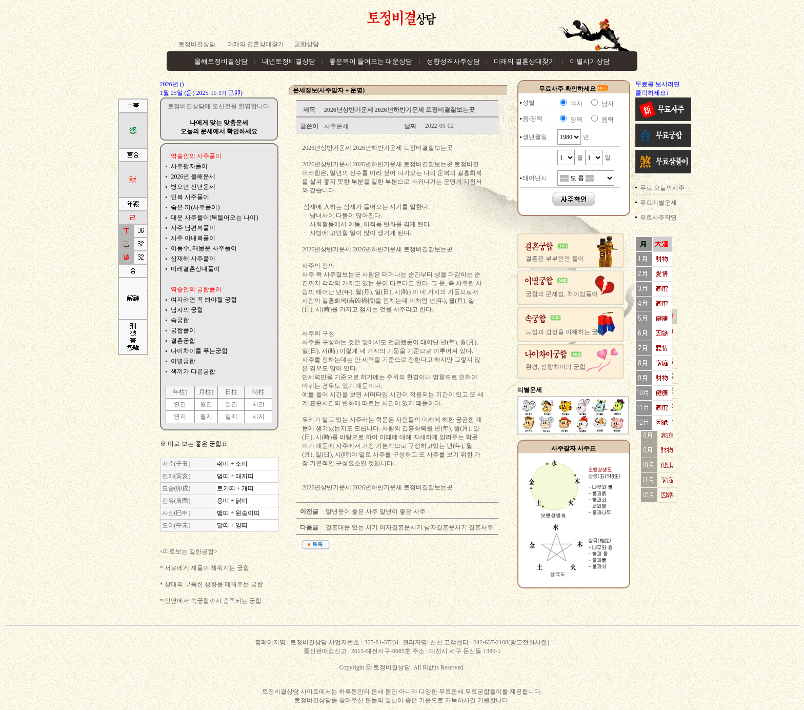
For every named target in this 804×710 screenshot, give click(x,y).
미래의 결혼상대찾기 (255, 44)
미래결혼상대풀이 (195, 268)
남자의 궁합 (187, 309)
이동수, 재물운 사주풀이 (204, 248)
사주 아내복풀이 (193, 238)
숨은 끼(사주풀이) (195, 207)
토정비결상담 (196, 44)
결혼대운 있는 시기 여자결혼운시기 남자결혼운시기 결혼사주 (408, 527)
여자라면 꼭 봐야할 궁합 (204, 299)
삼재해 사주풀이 (193, 258)
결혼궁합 (183, 340)
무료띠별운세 (658, 202)
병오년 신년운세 (193, 186)
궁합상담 (306, 44)
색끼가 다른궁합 (193, 371)
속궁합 (180, 320)
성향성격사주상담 (453, 61)
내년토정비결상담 (288, 61)
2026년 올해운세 (193, 176)
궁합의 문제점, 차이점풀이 (562, 294)
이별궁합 (183, 361)
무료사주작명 (658, 217)
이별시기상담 (590, 61)
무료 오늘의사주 (662, 187)
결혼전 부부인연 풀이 (555, 258)
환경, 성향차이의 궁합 (556, 366)
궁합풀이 (183, 330)
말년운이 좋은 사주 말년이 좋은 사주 (375, 511)
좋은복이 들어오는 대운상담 (371, 61)
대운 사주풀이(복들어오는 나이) (214, 217)
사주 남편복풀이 (193, 227)
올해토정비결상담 (221, 61)
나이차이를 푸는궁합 (199, 350)
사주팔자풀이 (189, 166)
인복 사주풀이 (190, 197)
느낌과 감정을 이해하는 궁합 (565, 332)
